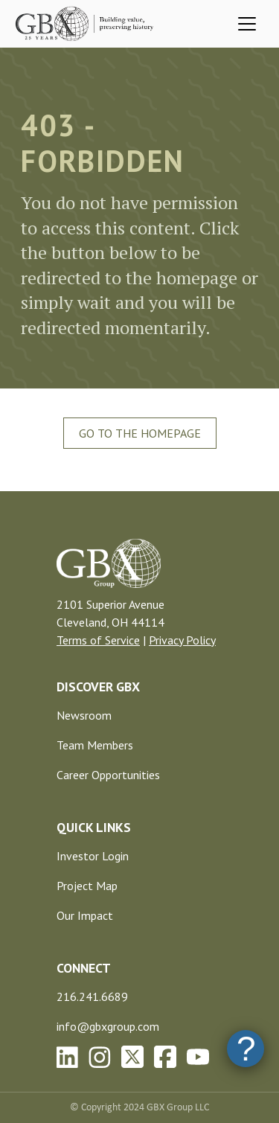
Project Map (87, 885)
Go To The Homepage (140, 433)
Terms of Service (98, 640)
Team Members (95, 745)
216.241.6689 (92, 996)
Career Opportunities (108, 774)
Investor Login (93, 855)
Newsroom (84, 715)
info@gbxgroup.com (108, 1026)
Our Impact (85, 915)
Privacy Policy (182, 640)
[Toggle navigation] (247, 24)
